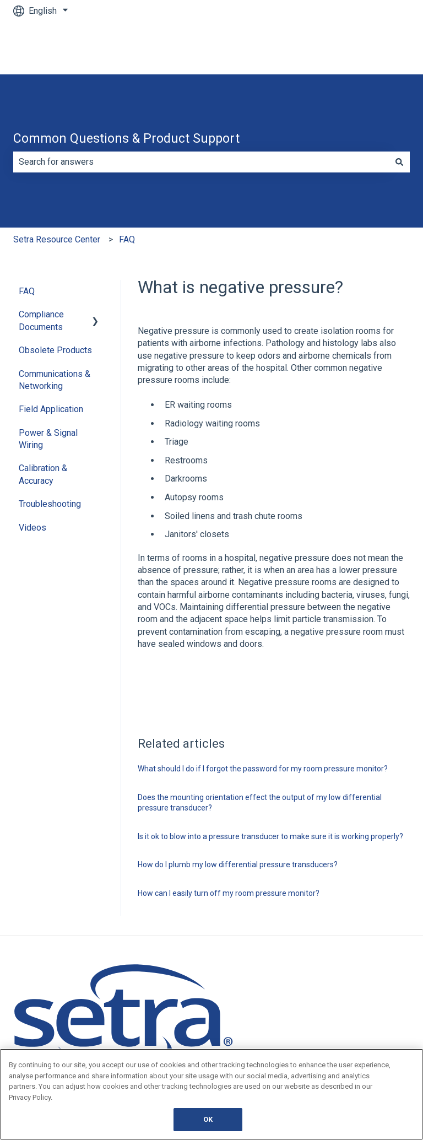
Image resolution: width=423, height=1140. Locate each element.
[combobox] (201, 162)
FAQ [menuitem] (27, 291)
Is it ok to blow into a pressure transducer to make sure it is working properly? (270, 836)
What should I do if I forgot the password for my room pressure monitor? (263, 768)
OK (208, 1119)
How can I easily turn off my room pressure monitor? (228, 893)
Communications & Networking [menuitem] (54, 380)
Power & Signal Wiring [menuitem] (48, 439)
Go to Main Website (361, 47)
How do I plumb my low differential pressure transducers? (238, 864)
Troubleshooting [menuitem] (50, 504)
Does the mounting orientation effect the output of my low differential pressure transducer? (260, 803)
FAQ (127, 239)
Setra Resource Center (56, 239)
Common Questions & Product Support (126, 138)
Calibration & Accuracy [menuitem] (43, 474)
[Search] (399, 162)
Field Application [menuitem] (51, 409)
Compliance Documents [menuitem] (41, 320)
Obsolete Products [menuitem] (55, 350)
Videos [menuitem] (32, 527)
